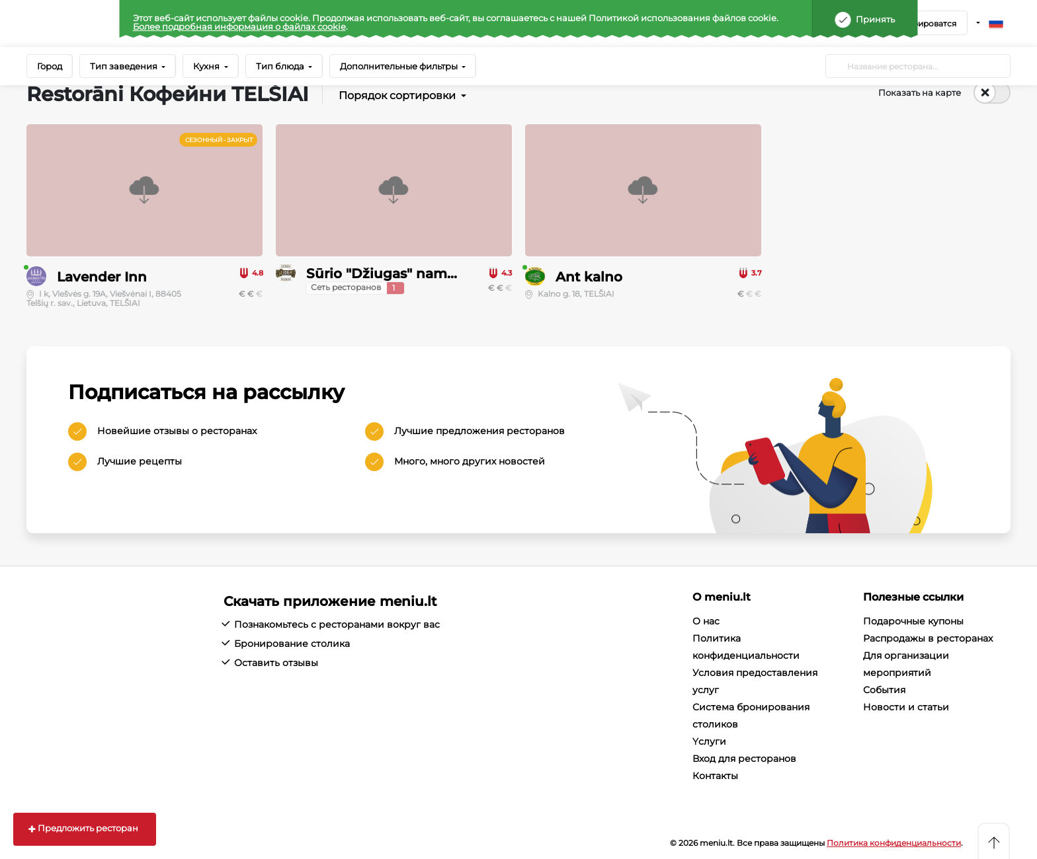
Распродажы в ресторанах (928, 638)
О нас (706, 621)
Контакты (715, 776)
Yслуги (709, 741)
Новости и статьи (906, 707)
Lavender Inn (102, 277)
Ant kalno (589, 277)
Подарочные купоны (913, 621)
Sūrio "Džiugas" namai (382, 273)
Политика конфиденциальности (894, 843)
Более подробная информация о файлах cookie (239, 26)
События (884, 690)
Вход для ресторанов (744, 759)
